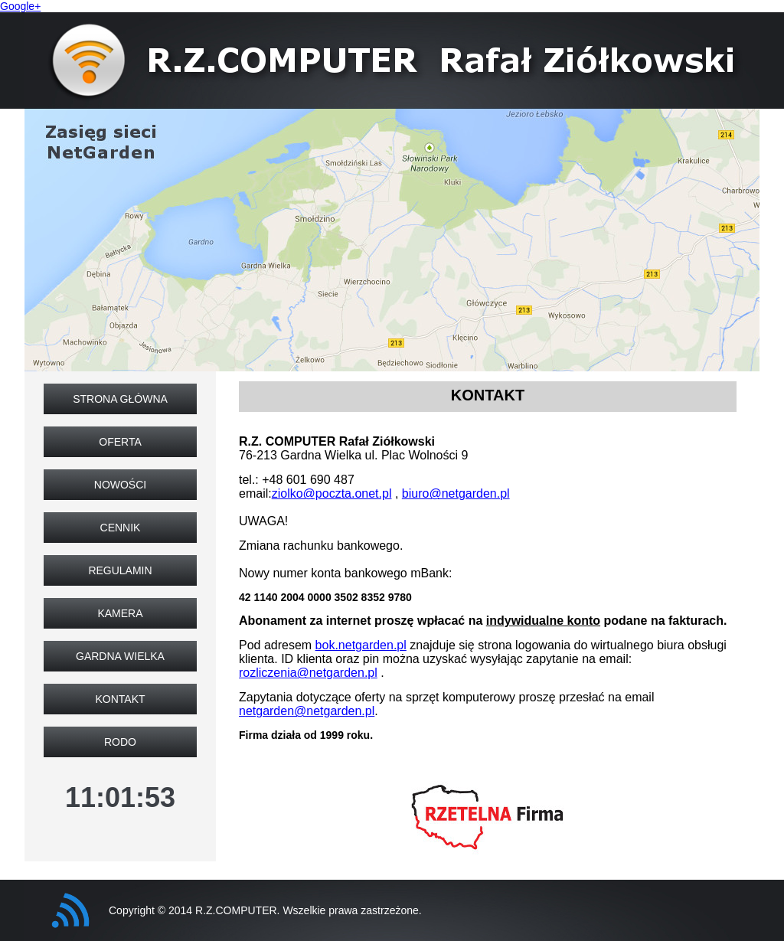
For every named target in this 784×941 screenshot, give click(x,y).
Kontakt (120, 699)
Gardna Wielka (120, 656)
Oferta (120, 442)
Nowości (120, 485)
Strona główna (120, 399)
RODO (120, 742)
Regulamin (120, 570)
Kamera (119, 613)
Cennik (120, 527)
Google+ (20, 6)
